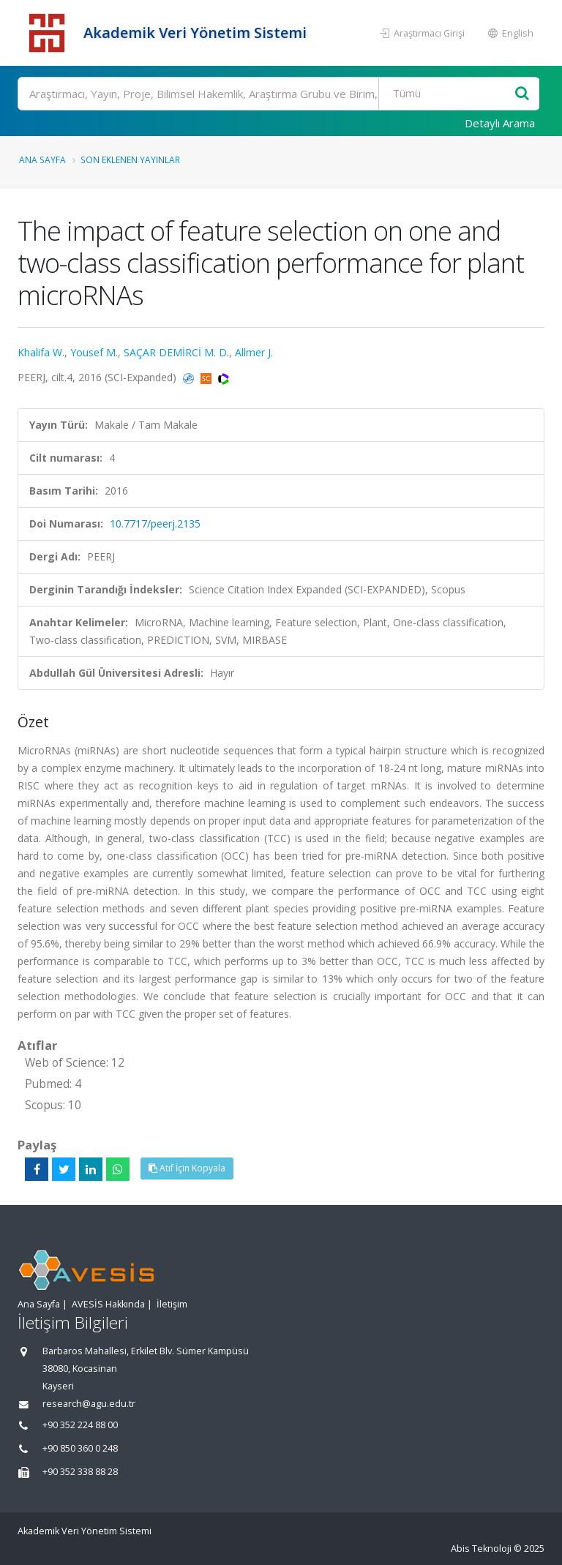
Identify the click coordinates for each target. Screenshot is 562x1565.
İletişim (172, 1304)
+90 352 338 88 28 (80, 1471)
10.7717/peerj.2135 (155, 523)
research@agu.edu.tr (88, 1403)
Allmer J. (254, 352)
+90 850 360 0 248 (80, 1448)
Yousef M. (94, 352)
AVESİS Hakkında (108, 1304)
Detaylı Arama (500, 123)
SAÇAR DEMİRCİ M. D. (176, 352)
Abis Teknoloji (481, 1548)
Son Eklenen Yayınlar (130, 159)
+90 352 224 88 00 (80, 1425)
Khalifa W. (41, 352)
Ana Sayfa (42, 159)
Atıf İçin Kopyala (187, 1168)
